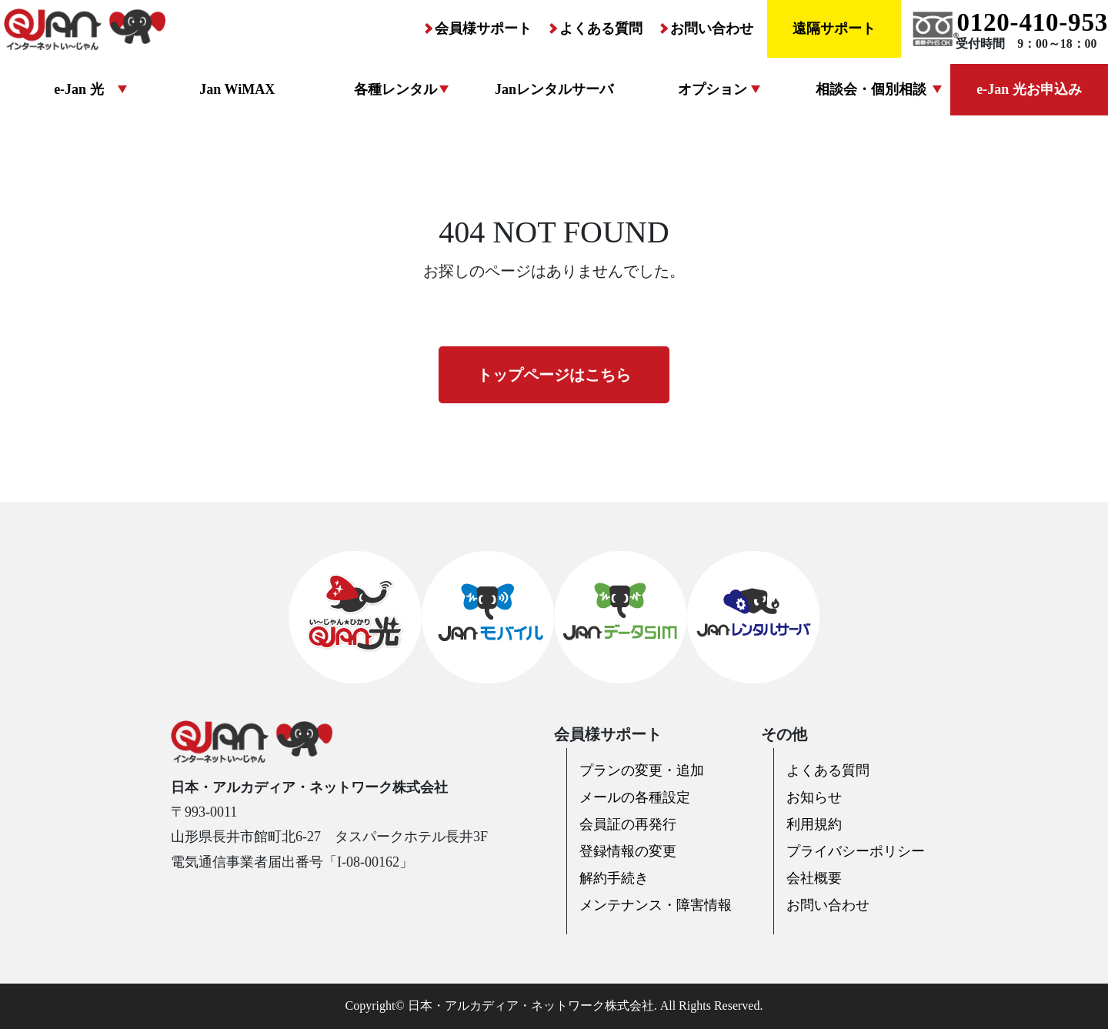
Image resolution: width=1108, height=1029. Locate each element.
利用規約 (814, 824)
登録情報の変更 (627, 851)
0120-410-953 (1032, 22)
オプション (712, 89)
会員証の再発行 (627, 824)
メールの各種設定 (634, 797)
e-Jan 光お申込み (1029, 89)
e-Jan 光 (79, 89)
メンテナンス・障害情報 (655, 905)
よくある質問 (600, 28)
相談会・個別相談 (871, 89)
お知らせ (814, 797)
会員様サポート (483, 28)
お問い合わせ (711, 28)
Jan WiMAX (237, 89)
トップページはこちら (554, 374)
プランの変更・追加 (641, 770)
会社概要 (814, 878)
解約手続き (614, 878)
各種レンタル (395, 89)
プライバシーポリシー (855, 851)
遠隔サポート (834, 28)
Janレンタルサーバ (554, 89)
